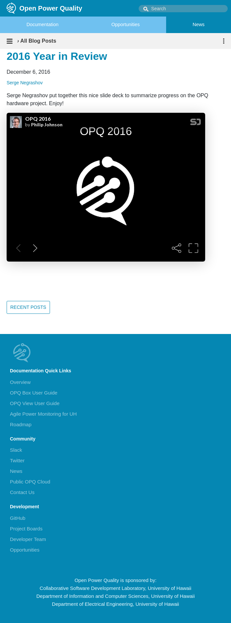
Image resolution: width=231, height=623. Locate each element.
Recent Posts (28, 307)
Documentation (42, 24)
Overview (20, 382)
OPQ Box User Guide (33, 392)
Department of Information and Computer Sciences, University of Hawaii (115, 596)
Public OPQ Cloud (30, 481)
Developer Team (28, 539)
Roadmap (20, 424)
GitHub (17, 518)
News (199, 24)
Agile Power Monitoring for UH (43, 414)
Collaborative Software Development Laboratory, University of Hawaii (115, 588)
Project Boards (26, 528)
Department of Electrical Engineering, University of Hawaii (115, 604)
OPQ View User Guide (35, 403)
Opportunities (126, 24)
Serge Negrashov (25, 82)
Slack (16, 450)
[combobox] (183, 8)
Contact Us (22, 492)
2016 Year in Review (57, 56)
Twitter (17, 460)
